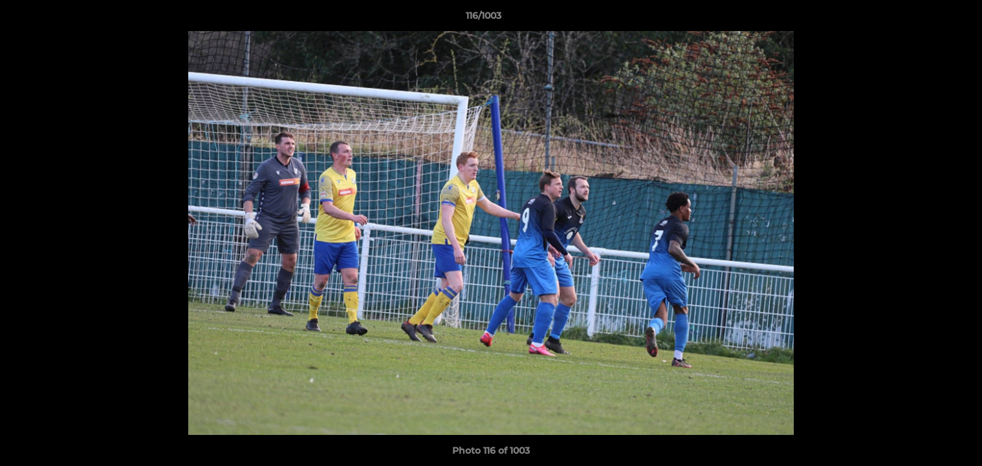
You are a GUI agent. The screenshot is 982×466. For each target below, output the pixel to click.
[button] (927, 19)
